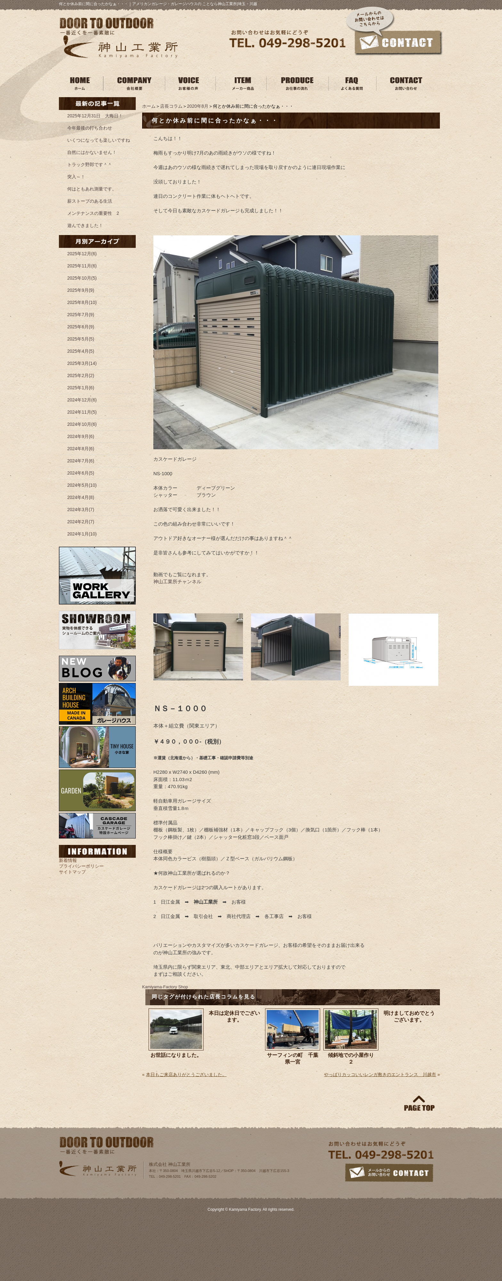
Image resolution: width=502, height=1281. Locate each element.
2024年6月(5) (80, 473)
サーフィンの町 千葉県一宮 (292, 1058)
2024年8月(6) (80, 448)
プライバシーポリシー (81, 866)
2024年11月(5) (82, 412)
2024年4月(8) (80, 497)
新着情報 (68, 860)
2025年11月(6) (82, 265)
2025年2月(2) (80, 375)
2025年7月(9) (80, 314)
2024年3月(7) (80, 509)
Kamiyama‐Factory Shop (165, 986)
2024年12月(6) (82, 399)
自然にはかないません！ (92, 152)
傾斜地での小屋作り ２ (353, 1058)
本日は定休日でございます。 (234, 1016)
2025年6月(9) (80, 326)
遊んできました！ (85, 225)
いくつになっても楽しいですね (98, 140)
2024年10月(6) (82, 424)
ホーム (149, 106)
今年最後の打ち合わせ (89, 128)
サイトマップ (72, 871)
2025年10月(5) (82, 278)
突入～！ (76, 176)
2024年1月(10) (82, 533)
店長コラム (171, 106)
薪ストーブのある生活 (89, 201)
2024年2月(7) (80, 521)
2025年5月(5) (80, 338)
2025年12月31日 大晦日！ (95, 115)
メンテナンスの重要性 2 (93, 213)
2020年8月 (197, 106)
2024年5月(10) (82, 485)
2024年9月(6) (80, 436)
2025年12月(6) (82, 253)
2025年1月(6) (80, 387)
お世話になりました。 (176, 1055)
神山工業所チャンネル (177, 581)
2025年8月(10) (82, 302)
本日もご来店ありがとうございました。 (186, 1074)
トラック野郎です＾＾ (89, 164)
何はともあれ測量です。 (92, 188)
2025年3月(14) (82, 363)
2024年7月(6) (80, 460)
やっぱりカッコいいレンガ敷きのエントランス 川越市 (380, 1074)
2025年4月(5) (80, 351)
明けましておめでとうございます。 (409, 1016)
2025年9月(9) (80, 290)
